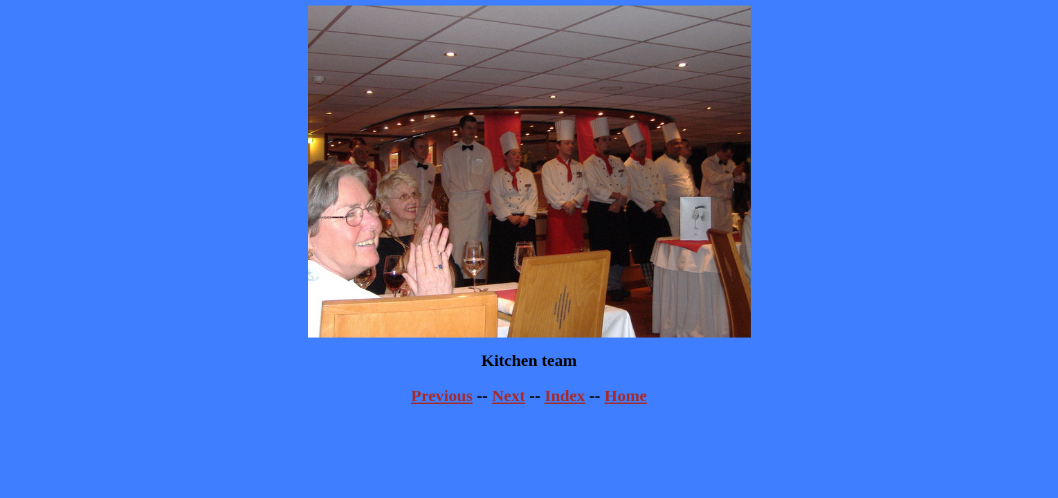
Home (626, 396)
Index (565, 396)
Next (508, 396)
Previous (442, 396)
